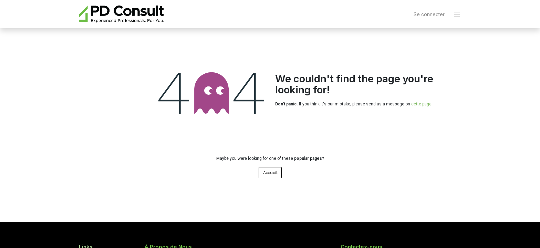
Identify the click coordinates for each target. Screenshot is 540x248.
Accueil (270, 172)
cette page (421, 104)
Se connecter (429, 14)
